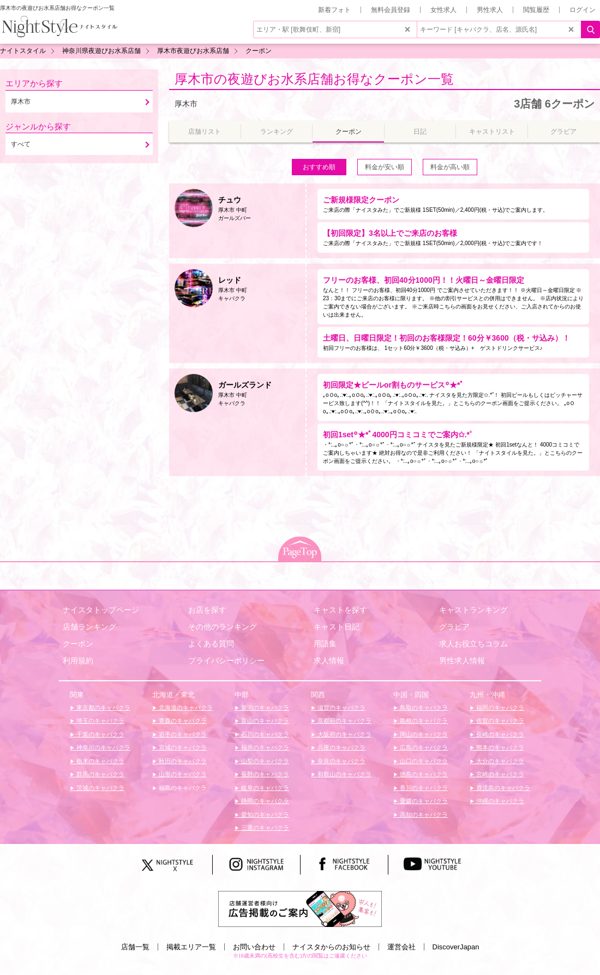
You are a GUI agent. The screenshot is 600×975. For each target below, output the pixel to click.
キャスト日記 (336, 626)
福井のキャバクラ (264, 747)
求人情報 (329, 660)
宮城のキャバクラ (182, 747)
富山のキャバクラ (264, 720)
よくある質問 (211, 643)
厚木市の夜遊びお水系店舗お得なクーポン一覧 (314, 79)
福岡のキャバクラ (499, 707)
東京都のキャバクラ (102, 707)
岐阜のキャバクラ (264, 787)
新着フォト (334, 10)
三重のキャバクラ (264, 827)
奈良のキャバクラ (340, 761)
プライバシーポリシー (226, 660)
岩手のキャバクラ (182, 734)
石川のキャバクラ (264, 734)
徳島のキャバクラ (423, 774)
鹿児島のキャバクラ (502, 787)
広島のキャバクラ (423, 747)
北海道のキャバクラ (185, 707)
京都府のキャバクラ (343, 720)
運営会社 (401, 947)
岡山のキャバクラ (423, 734)
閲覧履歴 (536, 10)
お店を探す (207, 609)
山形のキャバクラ (182, 774)
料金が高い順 (450, 167)
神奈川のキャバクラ (102, 747)
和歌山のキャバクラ (343, 774)
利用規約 (78, 660)
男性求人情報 (462, 660)
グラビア (454, 626)
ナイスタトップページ (101, 609)
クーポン (78, 643)
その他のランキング (222, 626)
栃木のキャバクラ (99, 761)
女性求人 (443, 10)
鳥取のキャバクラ (423, 707)
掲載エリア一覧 (191, 947)
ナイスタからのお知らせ (331, 947)
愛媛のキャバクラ (423, 801)
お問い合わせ (254, 947)
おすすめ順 (319, 167)
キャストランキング (473, 609)
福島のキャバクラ (182, 787)
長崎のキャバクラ (499, 734)
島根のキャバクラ (423, 720)
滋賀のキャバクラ (340, 707)
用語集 (325, 643)
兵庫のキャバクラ (340, 747)
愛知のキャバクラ (264, 814)
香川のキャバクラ (423, 787)
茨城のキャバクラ (99, 787)
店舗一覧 (135, 947)
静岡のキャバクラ (264, 801)
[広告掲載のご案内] (300, 908)
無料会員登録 (390, 10)
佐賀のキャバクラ (499, 720)
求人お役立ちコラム (473, 643)
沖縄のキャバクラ (499, 801)
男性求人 (490, 10)
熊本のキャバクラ (499, 747)
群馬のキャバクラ (99, 774)
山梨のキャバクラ (264, 761)
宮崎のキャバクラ (499, 774)
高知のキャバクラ (423, 814)
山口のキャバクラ (423, 761)
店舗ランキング (89, 626)
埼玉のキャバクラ (99, 720)
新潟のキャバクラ (264, 707)
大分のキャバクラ (499, 761)
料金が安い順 (384, 167)
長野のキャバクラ (264, 774)
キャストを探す (340, 609)
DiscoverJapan (456, 947)
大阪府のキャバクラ (343, 734)
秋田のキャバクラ (182, 761)
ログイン (582, 10)
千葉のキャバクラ (99, 734)
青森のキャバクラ (182, 720)
